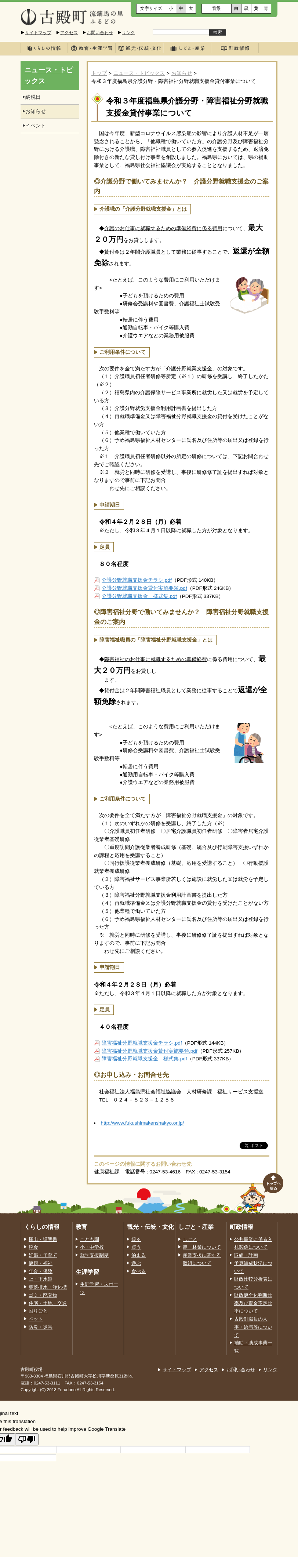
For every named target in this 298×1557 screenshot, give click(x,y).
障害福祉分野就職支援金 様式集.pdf (144, 1058)
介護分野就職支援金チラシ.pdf (137, 580)
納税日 (33, 97)
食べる (138, 1271)
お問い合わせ (100, 32)
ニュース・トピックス (139, 73)
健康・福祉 (40, 1263)
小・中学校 (92, 1247)
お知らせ (181, 73)
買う (136, 1247)
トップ (99, 73)
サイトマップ (38, 32)
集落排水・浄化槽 (48, 1287)
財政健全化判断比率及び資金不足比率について (253, 1303)
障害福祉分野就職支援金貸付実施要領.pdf (149, 1051)
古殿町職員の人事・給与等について (253, 1327)
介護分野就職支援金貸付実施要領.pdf (144, 588)
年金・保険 (40, 1271)
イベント (35, 125)
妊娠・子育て (43, 1255)
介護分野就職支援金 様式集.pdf (139, 596)
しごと (190, 1239)
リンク (128, 32)
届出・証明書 (43, 1239)
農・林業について (202, 1247)
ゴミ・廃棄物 (43, 1295)
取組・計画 (246, 1255)
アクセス (69, 32)
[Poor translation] (27, 1439)
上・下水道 (40, 1279)
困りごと (38, 1311)
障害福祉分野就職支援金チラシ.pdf (142, 1043)
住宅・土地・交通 (48, 1303)
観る (136, 1239)
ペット (36, 1319)
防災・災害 (40, 1327)
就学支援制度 (94, 1255)
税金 (33, 1247)
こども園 (89, 1239)
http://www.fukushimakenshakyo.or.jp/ (142, 1123)
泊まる (138, 1255)
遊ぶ (136, 1263)
